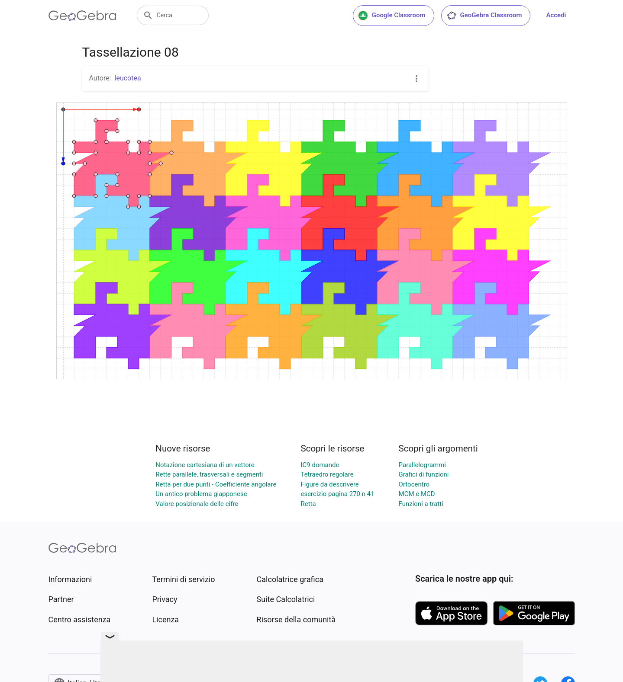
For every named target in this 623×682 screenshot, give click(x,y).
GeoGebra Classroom (484, 15)
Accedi (556, 15)
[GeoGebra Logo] (82, 15)
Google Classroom (392, 15)
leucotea (128, 78)
